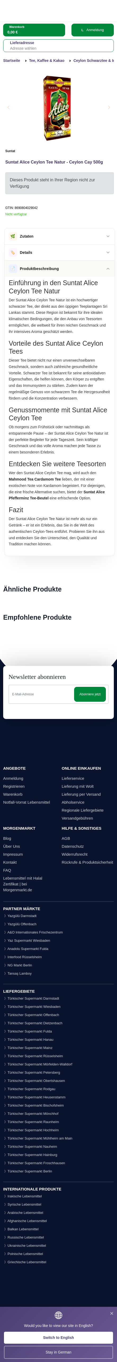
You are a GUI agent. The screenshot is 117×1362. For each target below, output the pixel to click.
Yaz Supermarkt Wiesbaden (26, 941)
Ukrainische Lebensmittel (24, 1246)
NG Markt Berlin (17, 965)
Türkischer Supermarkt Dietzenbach (32, 1023)
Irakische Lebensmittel (22, 1196)
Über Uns (11, 846)
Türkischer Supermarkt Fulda (27, 1031)
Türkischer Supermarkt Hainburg (30, 1155)
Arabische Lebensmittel (23, 1213)
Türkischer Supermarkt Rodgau (29, 1089)
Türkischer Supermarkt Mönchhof (30, 1114)
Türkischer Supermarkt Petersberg (31, 1072)
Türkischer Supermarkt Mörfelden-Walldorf (37, 1064)
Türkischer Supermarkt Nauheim (30, 1147)
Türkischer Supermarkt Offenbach (31, 1015)
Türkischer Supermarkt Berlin (27, 1171)
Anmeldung (92, 30)
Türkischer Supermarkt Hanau (28, 1040)
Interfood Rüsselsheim (22, 957)
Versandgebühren (77, 818)
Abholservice (73, 802)
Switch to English (58, 1337)
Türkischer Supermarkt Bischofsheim (33, 1105)
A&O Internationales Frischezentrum (33, 932)
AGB (66, 838)
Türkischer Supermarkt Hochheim (31, 1130)
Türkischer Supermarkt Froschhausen (34, 1163)
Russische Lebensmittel (23, 1237)
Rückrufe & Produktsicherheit (87, 862)
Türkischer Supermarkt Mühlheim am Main (37, 1138)
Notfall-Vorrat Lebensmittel (26, 802)
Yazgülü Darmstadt (20, 916)
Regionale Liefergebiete (83, 810)
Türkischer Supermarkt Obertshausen (34, 1081)
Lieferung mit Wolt (78, 786)
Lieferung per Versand (81, 794)
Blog (7, 838)
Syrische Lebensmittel (22, 1204)
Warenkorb (12, 794)
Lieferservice (73, 778)
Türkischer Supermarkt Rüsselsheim (33, 1056)
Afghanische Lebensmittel (25, 1221)
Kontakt (10, 862)
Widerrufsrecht (75, 854)
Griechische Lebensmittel (24, 1262)
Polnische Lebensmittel (23, 1254)
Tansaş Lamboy (17, 973)
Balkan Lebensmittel (21, 1229)
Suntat (10, 151)
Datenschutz (73, 846)
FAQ (7, 870)
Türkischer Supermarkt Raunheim (31, 1122)
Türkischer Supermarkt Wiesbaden (32, 1007)
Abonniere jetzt (90, 694)
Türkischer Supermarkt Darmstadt (31, 998)
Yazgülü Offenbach (20, 924)
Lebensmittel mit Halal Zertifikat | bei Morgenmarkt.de (22, 884)
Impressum (13, 854)
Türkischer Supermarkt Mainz (27, 1048)
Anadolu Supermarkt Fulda (25, 949)
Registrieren (14, 786)
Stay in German (58, 1352)
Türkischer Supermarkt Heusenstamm (34, 1097)
